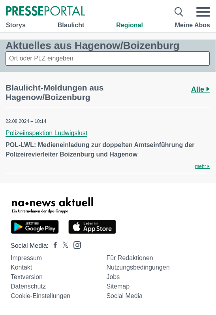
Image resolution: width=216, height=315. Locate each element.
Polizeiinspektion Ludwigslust (46, 133)
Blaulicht (71, 25)
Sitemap (118, 286)
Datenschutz (28, 286)
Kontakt (21, 267)
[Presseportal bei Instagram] (75, 244)
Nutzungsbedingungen (137, 267)
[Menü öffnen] (203, 11)
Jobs (113, 277)
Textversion (27, 277)
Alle (200, 89)
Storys (16, 25)
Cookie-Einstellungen (40, 295)
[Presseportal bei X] (63, 245)
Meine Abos (192, 25)
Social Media (124, 295)
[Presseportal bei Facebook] (53, 245)
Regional (129, 25)
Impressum (26, 258)
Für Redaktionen (129, 258)
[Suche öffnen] (179, 11)
